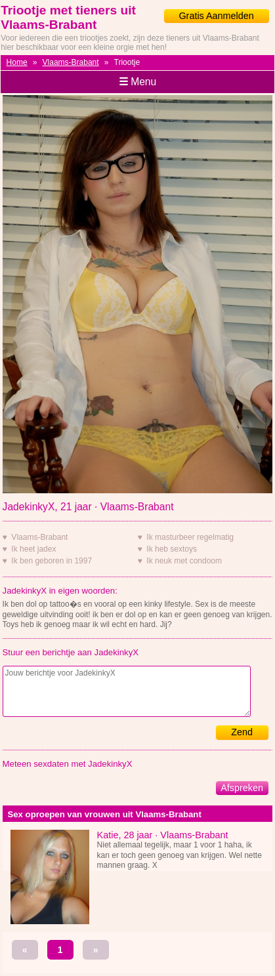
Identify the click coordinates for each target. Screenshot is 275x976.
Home (17, 62)
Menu (137, 81)
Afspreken (242, 788)
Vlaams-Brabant (71, 62)
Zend (242, 732)
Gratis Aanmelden (216, 15)
